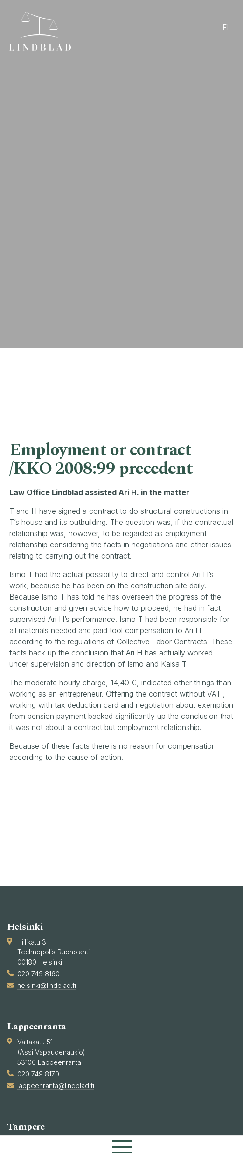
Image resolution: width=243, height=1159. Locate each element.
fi (225, 27)
